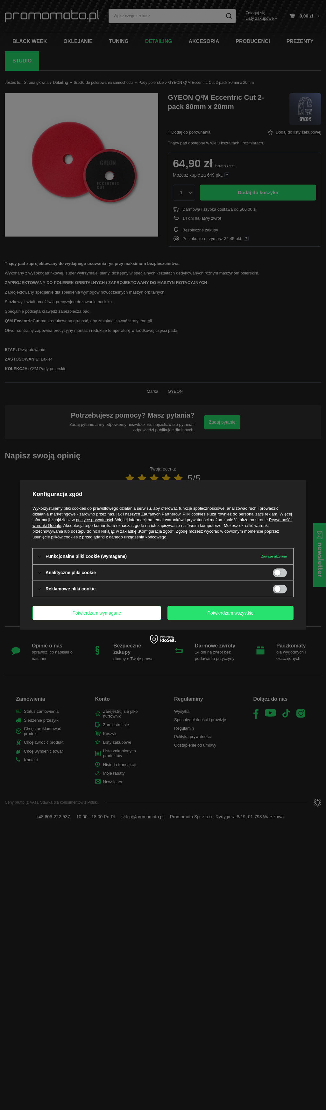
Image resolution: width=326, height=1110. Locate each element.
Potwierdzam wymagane (97, 613)
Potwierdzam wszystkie (231, 613)
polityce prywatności (94, 519)
